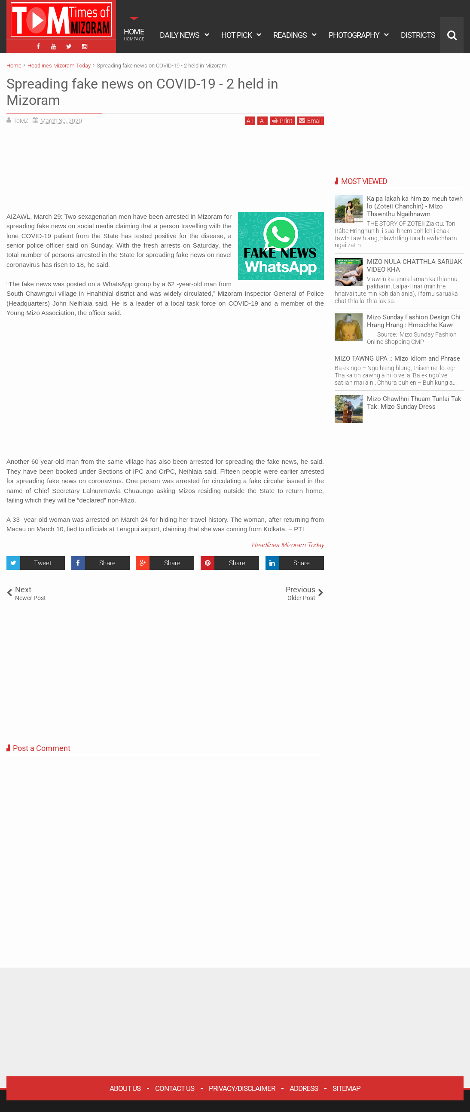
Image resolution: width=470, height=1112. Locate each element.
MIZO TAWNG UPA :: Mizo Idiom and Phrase (397, 358)
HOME (134, 34)
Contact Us (174, 1088)
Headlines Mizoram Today (287, 545)
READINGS (290, 35)
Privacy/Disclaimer (242, 1088)
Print (282, 120)
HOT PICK (236, 35)
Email (310, 120)
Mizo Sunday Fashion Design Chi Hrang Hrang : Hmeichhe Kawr (414, 321)
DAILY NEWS (179, 35)
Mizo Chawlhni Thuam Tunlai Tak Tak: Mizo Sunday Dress (414, 402)
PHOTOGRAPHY (354, 35)
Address (304, 1088)
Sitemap (346, 1088)
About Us (125, 1088)
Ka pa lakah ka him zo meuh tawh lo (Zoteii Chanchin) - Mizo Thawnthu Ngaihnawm (415, 206)
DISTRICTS (418, 35)
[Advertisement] (165, 172)
